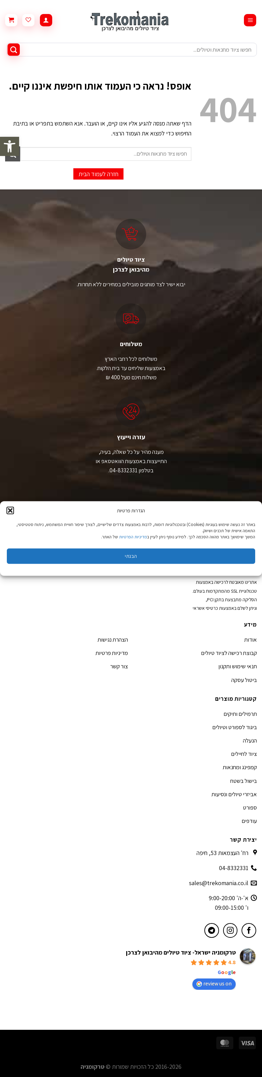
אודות (250, 639)
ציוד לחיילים (244, 754)
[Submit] (14, 49)
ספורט (250, 807)
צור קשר (119, 666)
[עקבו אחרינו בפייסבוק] (249, 930)
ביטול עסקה (244, 680)
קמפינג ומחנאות (240, 767)
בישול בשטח (243, 781)
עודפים (249, 821)
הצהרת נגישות (113, 639)
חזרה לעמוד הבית (98, 174)
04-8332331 (233, 868)
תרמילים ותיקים (240, 714)
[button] (9, 146)
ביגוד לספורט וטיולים (234, 727)
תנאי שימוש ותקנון (237, 666)
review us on (214, 983)
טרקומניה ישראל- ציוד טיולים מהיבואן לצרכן (181, 952)
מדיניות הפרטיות (133, 536)
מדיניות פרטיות (112, 653)
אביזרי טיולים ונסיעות (234, 794)
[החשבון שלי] (46, 20)
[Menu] (250, 20)
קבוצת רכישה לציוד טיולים (229, 653)
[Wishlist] (28, 20)
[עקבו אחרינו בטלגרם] (211, 930)
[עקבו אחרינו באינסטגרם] (230, 930)
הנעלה (250, 740)
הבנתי (131, 556)
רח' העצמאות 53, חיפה (222, 853)
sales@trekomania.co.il (218, 883)
